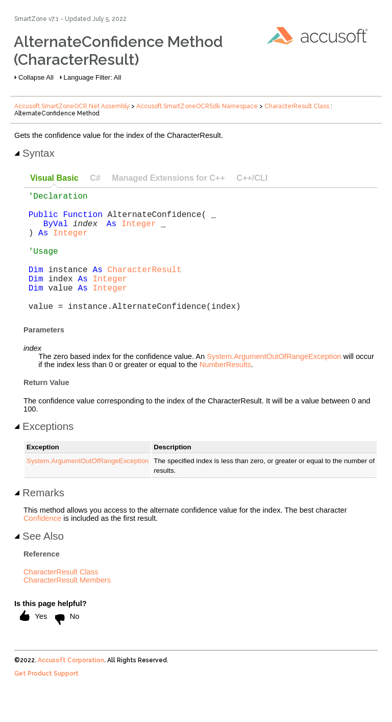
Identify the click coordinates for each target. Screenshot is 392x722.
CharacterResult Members (67, 607)
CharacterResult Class (296, 106)
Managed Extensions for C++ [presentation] (168, 177)
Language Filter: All (92, 77)
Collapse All (36, 77)
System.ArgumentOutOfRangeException (274, 383)
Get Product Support (46, 700)
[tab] (54, 178)
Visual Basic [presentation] (54, 177)
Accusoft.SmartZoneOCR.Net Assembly (72, 106)
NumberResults (225, 391)
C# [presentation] (95, 177)
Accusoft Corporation (71, 686)
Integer (138, 231)
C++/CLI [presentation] (251, 177)
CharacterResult (145, 287)
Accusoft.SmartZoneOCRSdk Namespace (197, 106)
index (85, 231)
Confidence (42, 545)
